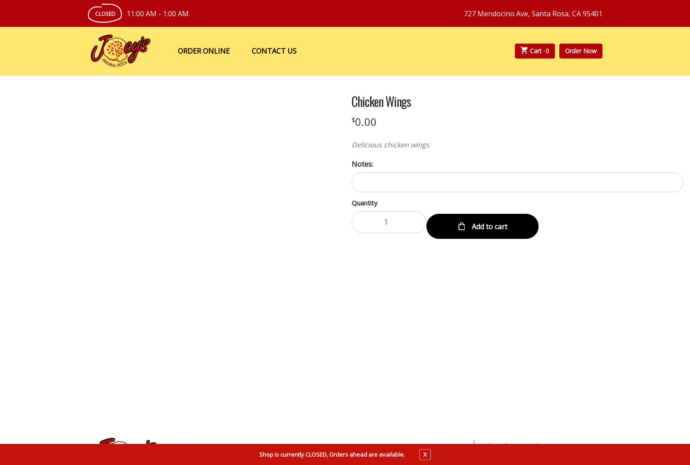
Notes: (362, 164)
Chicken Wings (381, 101)
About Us (307, 357)
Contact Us (274, 51)
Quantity (365, 202)
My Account (257, 357)
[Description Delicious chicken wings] (517, 145)
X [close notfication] (425, 454)
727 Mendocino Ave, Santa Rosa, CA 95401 (533, 13)
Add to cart (488, 222)
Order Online (204, 51)
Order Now (581, 51)
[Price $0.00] (364, 121)
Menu (214, 357)
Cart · (535, 51)
